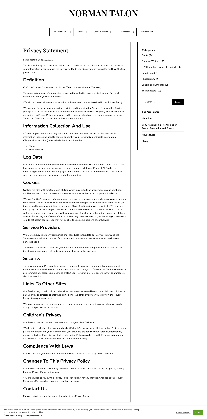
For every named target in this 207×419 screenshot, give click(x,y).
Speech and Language (153, 84)
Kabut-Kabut (148, 73)
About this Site (60, 31)
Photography (148, 79)
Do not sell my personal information (24, 415)
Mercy (145, 141)
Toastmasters (124, 31)
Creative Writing (101, 31)
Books (80, 31)
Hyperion (147, 118)
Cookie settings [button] (183, 412)
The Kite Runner (150, 112)
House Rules (148, 134)
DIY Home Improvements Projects (159, 67)
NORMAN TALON (103, 12)
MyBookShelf (147, 31)
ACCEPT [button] (198, 412)
